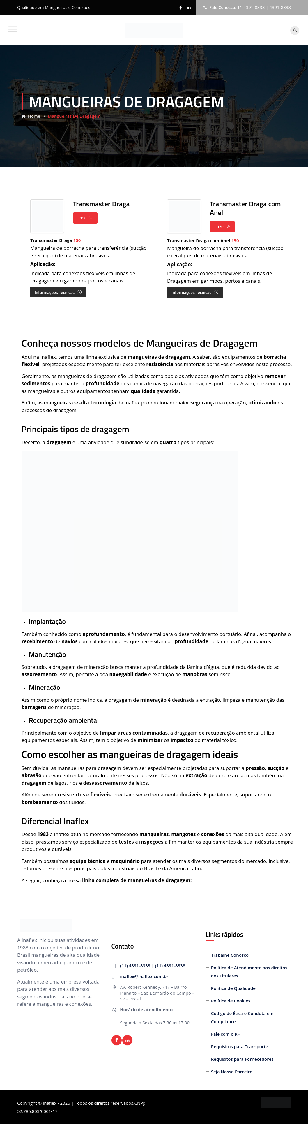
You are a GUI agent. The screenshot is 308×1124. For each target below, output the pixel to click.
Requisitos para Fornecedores (242, 1059)
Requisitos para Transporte (239, 1046)
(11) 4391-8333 (135, 965)
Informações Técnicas (58, 292)
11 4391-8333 (251, 7)
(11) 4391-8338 (170, 965)
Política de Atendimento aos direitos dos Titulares (249, 972)
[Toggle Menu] (12, 29)
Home (31, 116)
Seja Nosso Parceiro (232, 1071)
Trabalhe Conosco (230, 955)
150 (86, 218)
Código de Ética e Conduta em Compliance (242, 1017)
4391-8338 (280, 7)
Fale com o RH (226, 1034)
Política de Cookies (230, 1001)
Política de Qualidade (233, 988)
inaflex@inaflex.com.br (144, 976)
